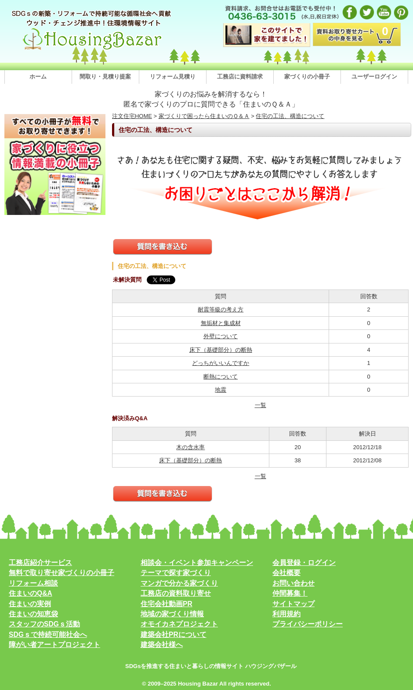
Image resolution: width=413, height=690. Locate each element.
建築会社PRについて (173, 634)
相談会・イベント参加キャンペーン (197, 562)
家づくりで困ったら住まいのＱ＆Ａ (204, 116)
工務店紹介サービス (40, 562)
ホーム (38, 76)
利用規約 (286, 614)
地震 (220, 389)
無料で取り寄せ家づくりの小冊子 (61, 572)
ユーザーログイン (374, 76)
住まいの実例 (30, 604)
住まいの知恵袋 (33, 614)
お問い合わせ (293, 583)
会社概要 (286, 572)
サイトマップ (293, 604)
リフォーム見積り (173, 76)
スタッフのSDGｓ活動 (44, 624)
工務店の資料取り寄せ (176, 593)
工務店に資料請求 (240, 76)
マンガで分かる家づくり (179, 583)
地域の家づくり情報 (172, 614)
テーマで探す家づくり (176, 572)
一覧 (260, 405)
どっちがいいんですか (220, 363)
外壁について (220, 336)
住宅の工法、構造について (290, 116)
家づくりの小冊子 (307, 76)
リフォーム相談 (33, 583)
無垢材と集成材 (221, 323)
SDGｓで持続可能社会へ (48, 634)
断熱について (220, 376)
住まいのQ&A (30, 593)
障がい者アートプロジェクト (54, 644)
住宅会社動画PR (166, 604)
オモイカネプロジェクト (179, 624)
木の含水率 (190, 447)
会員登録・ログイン (304, 562)
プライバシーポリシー (307, 624)
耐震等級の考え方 (220, 309)
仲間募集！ (290, 593)
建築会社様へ (162, 644)
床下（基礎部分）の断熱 (220, 350)
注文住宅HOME (132, 116)
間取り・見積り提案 (105, 76)
